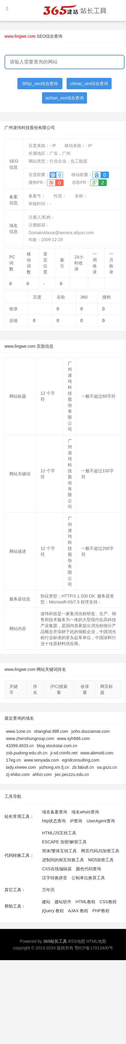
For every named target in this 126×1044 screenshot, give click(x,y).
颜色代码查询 (88, 868)
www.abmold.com (96, 753)
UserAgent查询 (100, 820)
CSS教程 (108, 901)
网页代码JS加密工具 (100, 850)
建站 (46, 901)
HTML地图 (96, 941)
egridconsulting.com (81, 760)
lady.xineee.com (21, 767)
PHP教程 (101, 910)
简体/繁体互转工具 (59, 850)
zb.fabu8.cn (83, 767)
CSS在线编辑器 (57, 868)
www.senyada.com (41, 760)
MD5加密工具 (101, 859)
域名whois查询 (85, 812)
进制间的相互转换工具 (63, 859)
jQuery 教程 (53, 910)
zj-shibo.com (18, 774)
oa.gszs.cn (107, 767)
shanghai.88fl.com (51, 731)
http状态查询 (54, 820)
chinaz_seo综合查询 (89, 83)
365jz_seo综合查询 (40, 83)
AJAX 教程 (78, 910)
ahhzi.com (42, 774)
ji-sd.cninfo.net (63, 753)
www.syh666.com (73, 738)
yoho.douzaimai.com (90, 731)
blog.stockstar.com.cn (57, 745)
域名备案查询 (54, 812)
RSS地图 (76, 941)
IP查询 (76, 820)
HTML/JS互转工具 (59, 832)
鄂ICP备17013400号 (94, 947)
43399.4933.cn (20, 745)
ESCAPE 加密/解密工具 (64, 841)
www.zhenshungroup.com (30, 738)
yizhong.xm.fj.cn (54, 767)
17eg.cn (13, 760)
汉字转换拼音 (54, 877)
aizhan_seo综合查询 (64, 98)
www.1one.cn (18, 731)
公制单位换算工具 (88, 877)
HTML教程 (85, 901)
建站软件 (63, 901)
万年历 (48, 889)
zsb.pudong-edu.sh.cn (26, 753)
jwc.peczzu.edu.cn (72, 774)
